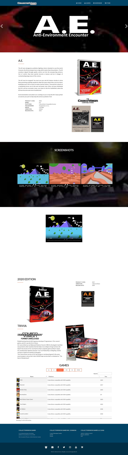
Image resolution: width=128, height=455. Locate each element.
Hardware (97, 3)
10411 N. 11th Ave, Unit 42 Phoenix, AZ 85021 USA (86, 435)
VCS (72, 369)
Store (107, 3)
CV (53, 369)
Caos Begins (23, 404)
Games (87, 3)
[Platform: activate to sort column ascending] (73, 376)
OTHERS (78, 369)
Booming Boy (23, 394)
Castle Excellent (24, 413)
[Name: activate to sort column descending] (31, 376)
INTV (67, 369)
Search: (103, 373)
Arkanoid (22, 385)
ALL (48, 369)
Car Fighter (22, 409)
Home (78, 3)
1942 (21, 380)
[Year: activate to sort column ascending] (106, 376)
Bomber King (23, 389)
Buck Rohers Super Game (26, 399)
